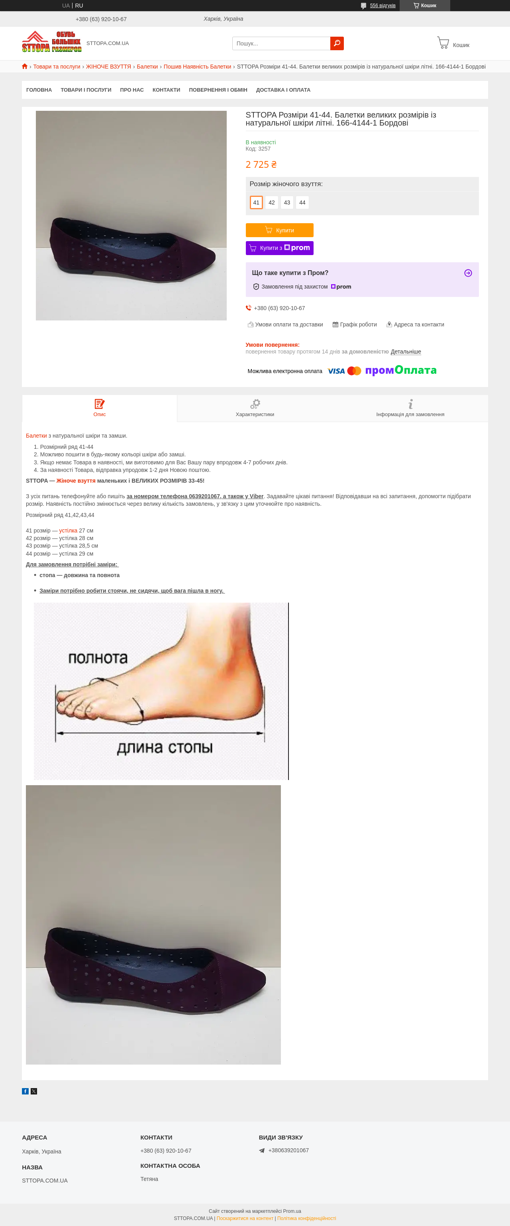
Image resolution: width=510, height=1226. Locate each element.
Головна (39, 90)
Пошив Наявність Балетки (197, 66)
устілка (68, 530)
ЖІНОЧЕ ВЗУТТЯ (108, 66)
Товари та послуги (56, 66)
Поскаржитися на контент (245, 1218)
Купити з (285, 247)
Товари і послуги (86, 90)
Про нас (132, 90)
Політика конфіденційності (306, 1218)
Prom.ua (292, 1211)
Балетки (147, 66)
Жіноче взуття (76, 480)
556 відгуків (383, 5)
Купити (285, 230)
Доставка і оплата (283, 90)
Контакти (166, 90)
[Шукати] (337, 43)
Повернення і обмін (218, 90)
